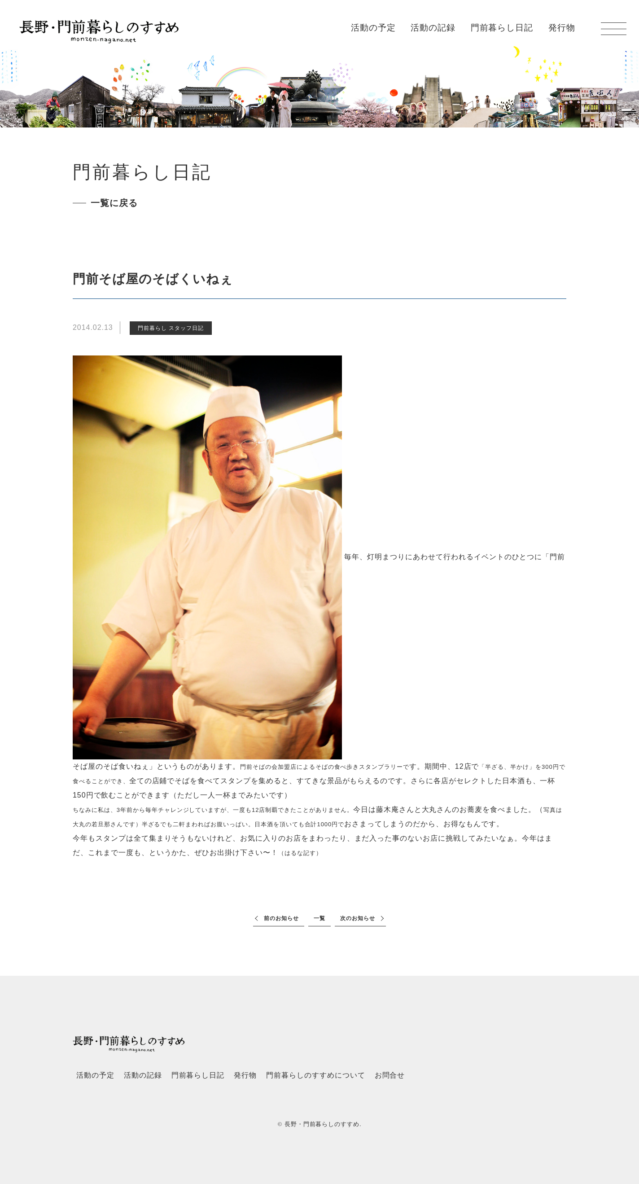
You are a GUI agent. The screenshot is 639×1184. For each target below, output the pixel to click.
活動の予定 (373, 27)
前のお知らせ (281, 918)
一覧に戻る (114, 203)
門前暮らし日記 (502, 27)
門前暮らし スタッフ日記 (171, 328)
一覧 (319, 918)
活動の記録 (433, 27)
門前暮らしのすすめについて (315, 1075)
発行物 (561, 27)
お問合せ (390, 1075)
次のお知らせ (357, 918)
